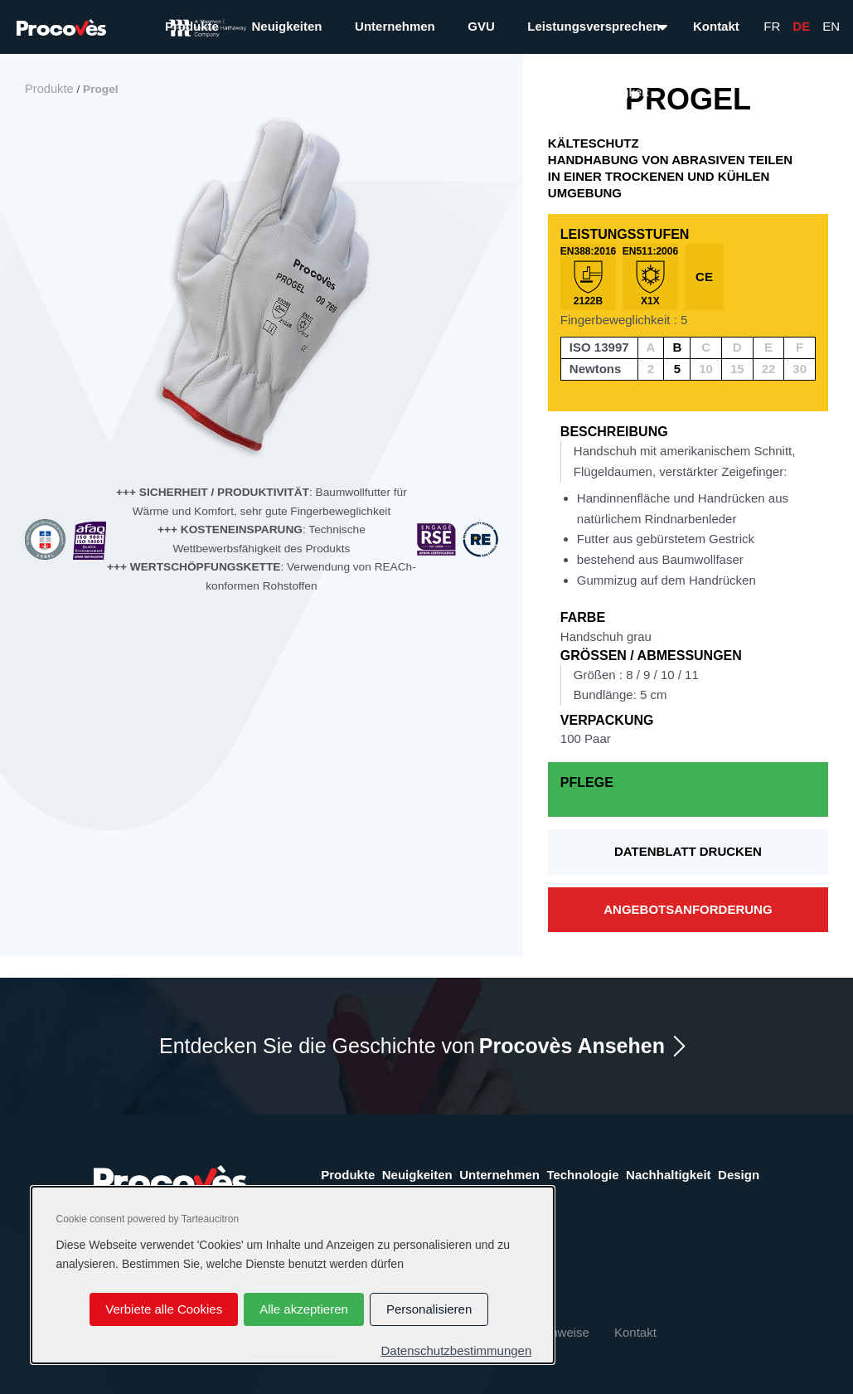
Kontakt (716, 26)
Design (738, 1175)
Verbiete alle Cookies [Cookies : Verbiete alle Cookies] (163, 1309)
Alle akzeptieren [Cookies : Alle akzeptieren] (303, 1309)
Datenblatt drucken (688, 851)
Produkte (192, 26)
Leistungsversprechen (593, 26)
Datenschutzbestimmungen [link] (455, 1350)
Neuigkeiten (286, 26)
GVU (481, 26)
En (831, 26)
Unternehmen (395, 26)
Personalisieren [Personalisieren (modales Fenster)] (429, 1309)
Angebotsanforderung (687, 909)
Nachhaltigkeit (668, 1175)
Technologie (582, 1175)
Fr (771, 26)
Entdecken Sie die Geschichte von (412, 1046)
